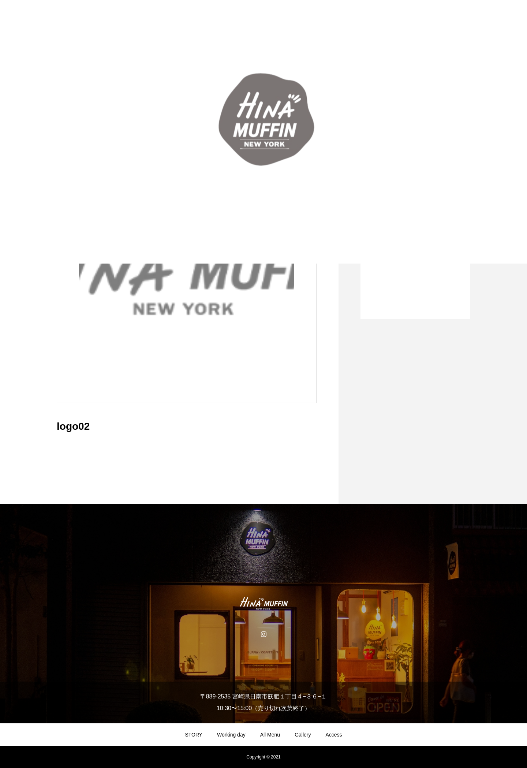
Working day (231, 735)
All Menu (270, 735)
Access (334, 735)
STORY (193, 735)
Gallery (303, 735)
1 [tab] (416, 300)
